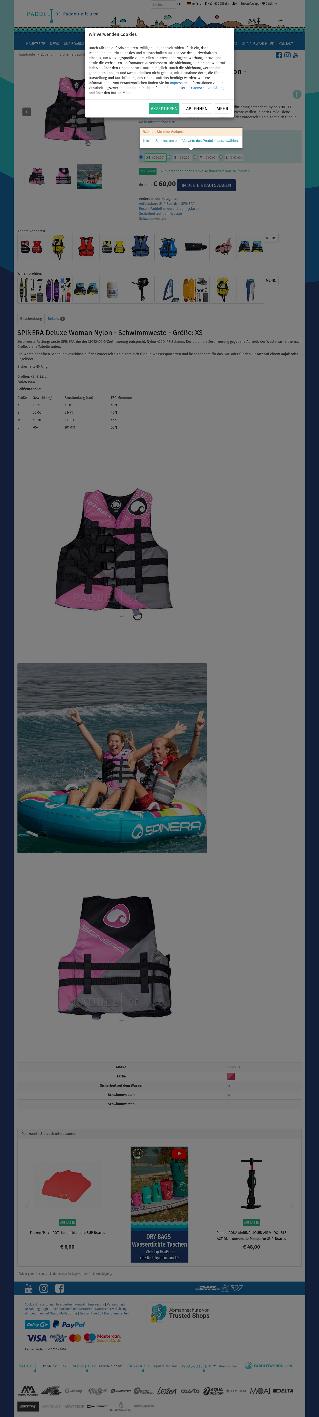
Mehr (222, 109)
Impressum (179, 83)
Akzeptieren (164, 109)
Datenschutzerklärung (207, 88)
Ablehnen (197, 109)
